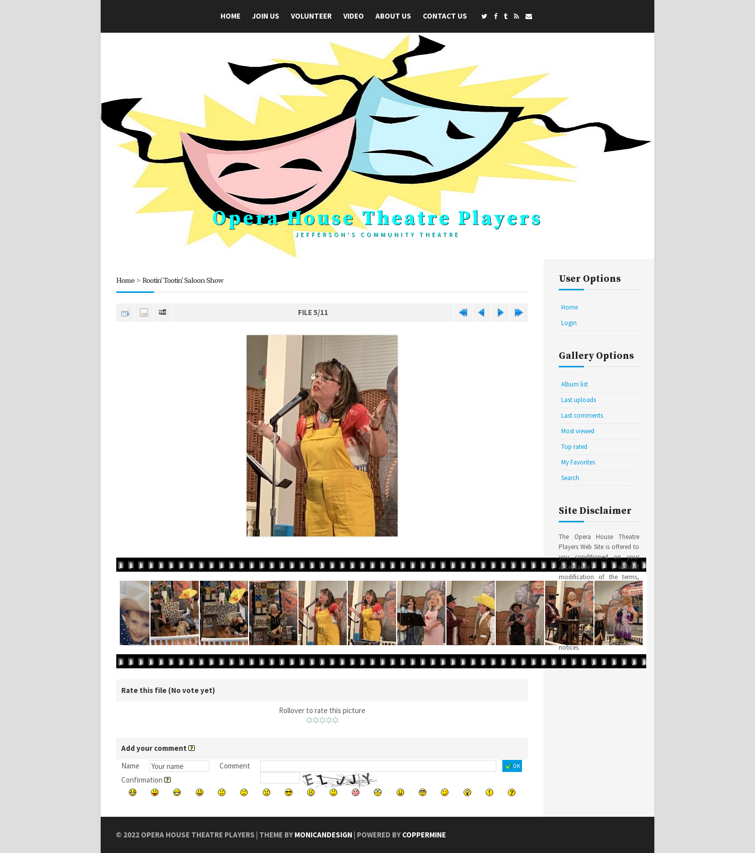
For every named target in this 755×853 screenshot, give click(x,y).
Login (569, 323)
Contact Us (445, 16)
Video (353, 16)
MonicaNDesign (323, 834)
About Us (393, 16)
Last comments (582, 415)
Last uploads (578, 400)
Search (570, 478)
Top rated (574, 446)
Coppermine (424, 834)
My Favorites (578, 462)
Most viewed (577, 431)
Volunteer (311, 16)
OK (512, 766)
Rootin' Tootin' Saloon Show (182, 280)
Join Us (265, 16)
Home (230, 16)
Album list (574, 384)
